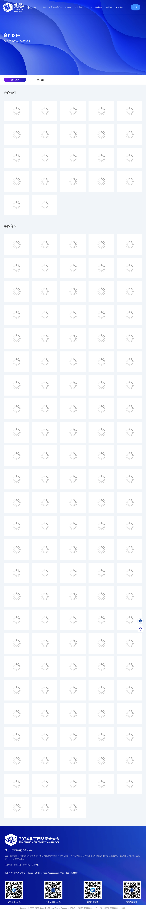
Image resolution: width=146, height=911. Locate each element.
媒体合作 (41, 80)
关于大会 (119, 7)
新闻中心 (68, 7)
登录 (135, 7)
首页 (44, 7)
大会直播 (78, 7)
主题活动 (109, 7)
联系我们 (35, 865)
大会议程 (89, 7)
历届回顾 (17, 865)
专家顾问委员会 (55, 7)
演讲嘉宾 (99, 7)
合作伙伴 (15, 80)
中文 (32, 7)
